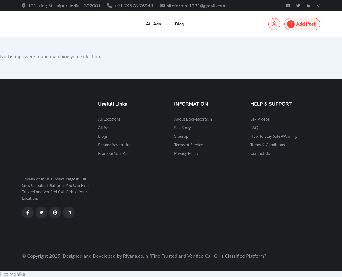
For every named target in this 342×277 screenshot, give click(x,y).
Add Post (301, 24)
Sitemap (181, 136)
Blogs (103, 136)
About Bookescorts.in (193, 119)
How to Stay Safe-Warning (273, 136)
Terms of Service (188, 144)
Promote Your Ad (113, 153)
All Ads (153, 24)
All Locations (109, 119)
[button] (171, 274)
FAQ (254, 127)
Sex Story (182, 127)
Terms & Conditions (267, 144)
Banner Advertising (114, 144)
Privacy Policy (186, 153)
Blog (179, 24)
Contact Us (260, 153)
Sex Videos (260, 119)
